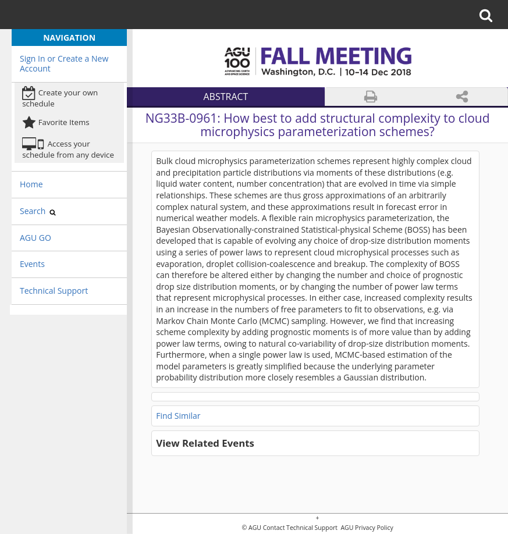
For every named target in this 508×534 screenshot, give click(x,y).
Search (38, 210)
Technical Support (54, 290)
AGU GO (35, 237)
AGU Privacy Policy (366, 528)
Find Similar (178, 415)
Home (31, 184)
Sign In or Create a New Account (64, 63)
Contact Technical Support (300, 528)
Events (32, 263)
